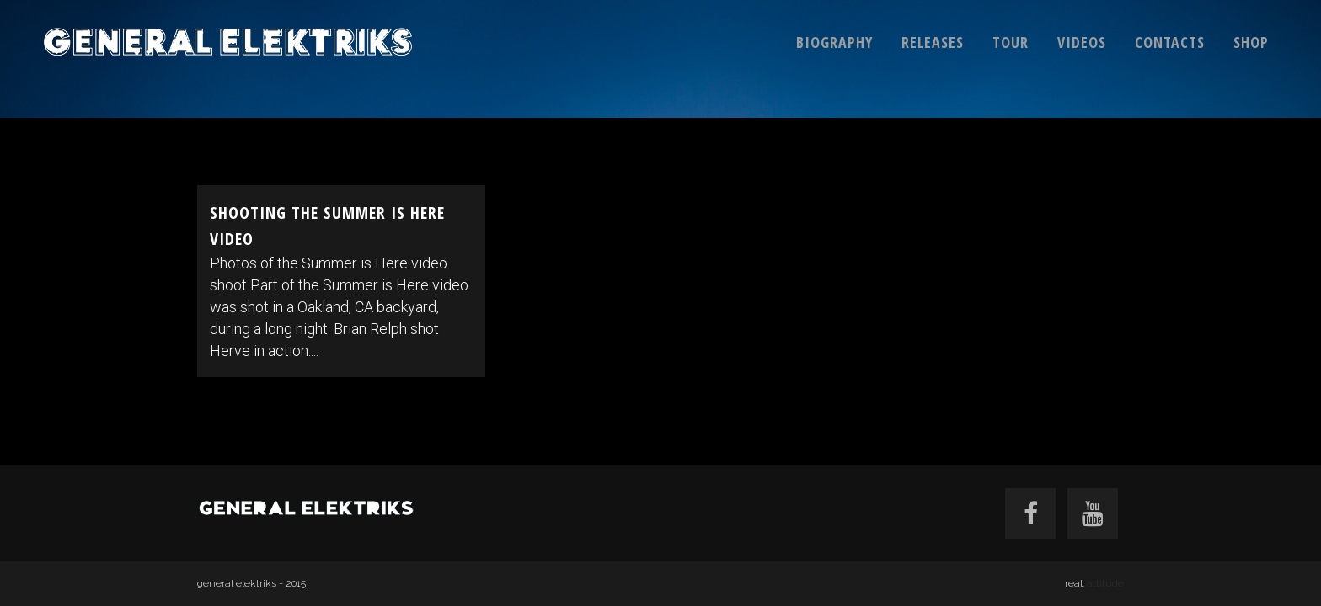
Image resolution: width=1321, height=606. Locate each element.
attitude (1105, 583)
